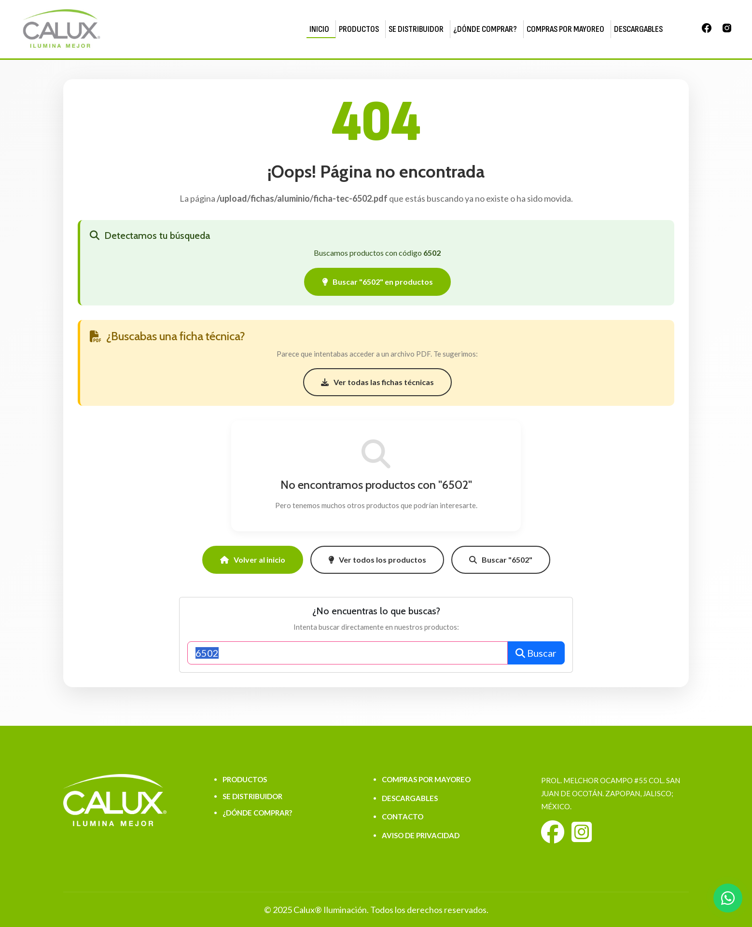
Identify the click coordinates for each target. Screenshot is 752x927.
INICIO (319, 29)
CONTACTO (402, 816)
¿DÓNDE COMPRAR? (485, 29)
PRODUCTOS (359, 29)
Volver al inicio (252, 559)
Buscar (536, 653)
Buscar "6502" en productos (377, 281)
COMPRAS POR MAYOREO (565, 29)
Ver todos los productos (377, 559)
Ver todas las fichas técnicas (377, 382)
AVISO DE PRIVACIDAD (421, 835)
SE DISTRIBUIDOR (416, 29)
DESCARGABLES (638, 29)
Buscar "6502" (500, 559)
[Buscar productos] (347, 652)
